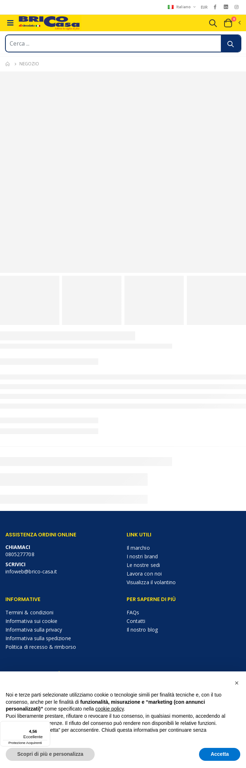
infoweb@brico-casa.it (31, 571)
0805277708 (19, 554)
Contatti (136, 621)
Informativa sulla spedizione (38, 638)
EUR (204, 7)
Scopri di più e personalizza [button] (50, 754)
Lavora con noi (144, 573)
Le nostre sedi (143, 565)
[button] (213, 24)
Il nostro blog (142, 629)
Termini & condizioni (29, 612)
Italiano (180, 6)
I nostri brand (142, 556)
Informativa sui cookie (31, 621)
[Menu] (46, 725)
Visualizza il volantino (151, 582)
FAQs (133, 612)
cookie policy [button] (109, 709)
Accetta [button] (219, 754)
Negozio (29, 64)
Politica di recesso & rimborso (40, 646)
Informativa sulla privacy (33, 629)
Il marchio (138, 547)
